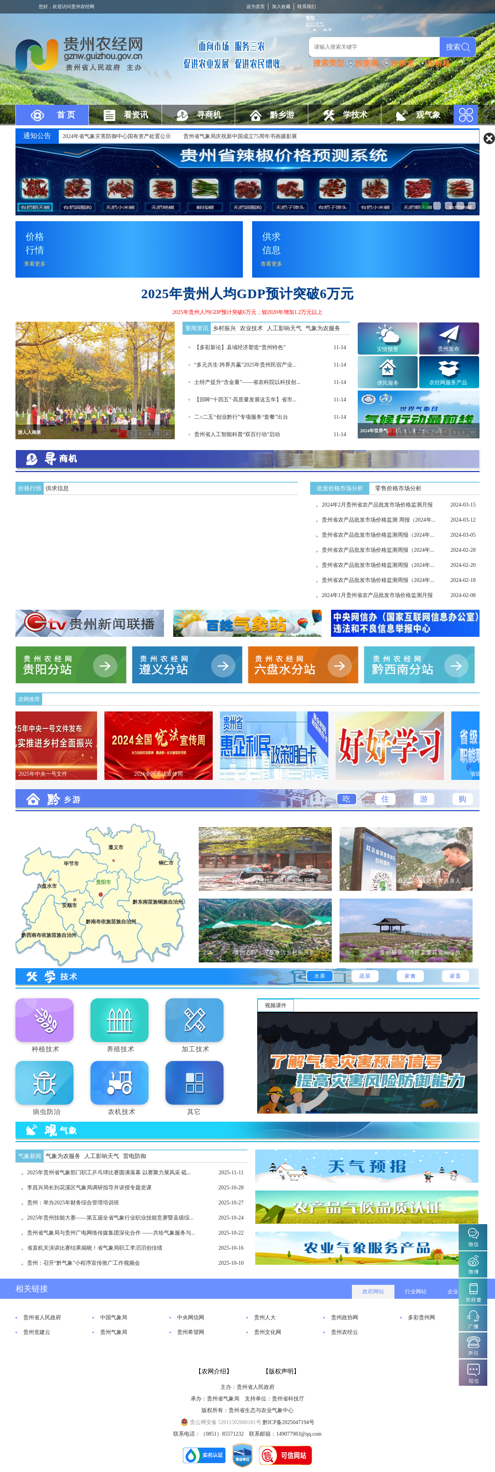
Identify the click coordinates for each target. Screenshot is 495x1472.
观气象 (428, 114)
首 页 (66, 114)
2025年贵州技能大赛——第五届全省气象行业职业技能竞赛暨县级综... (110, 1218)
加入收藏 (281, 6)
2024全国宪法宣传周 (166, 774)
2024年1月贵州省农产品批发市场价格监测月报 (377, 595)
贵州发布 (448, 349)
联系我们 (306, 6)
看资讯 (136, 114)
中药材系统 (472, 206)
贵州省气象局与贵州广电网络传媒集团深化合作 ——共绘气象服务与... (111, 1233)
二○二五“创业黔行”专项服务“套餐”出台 (241, 417)
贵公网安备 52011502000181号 (221, 1422)
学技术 (355, 114)
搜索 (453, 47)
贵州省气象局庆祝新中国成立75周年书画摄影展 (240, 136)
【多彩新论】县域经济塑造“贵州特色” (239, 347)
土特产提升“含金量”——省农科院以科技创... (247, 382)
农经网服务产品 (448, 382)
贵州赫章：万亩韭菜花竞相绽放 (420, 952)
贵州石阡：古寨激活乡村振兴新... (277, 952)
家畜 (455, 976)
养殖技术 (121, 1049)
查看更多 (35, 264)
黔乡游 (282, 114)
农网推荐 (29, 699)
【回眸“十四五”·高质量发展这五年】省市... (245, 400)
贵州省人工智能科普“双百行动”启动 (237, 434)
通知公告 (37, 136)
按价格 (438, 63)
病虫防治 (47, 1112)
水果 (320, 976)
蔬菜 (365, 976)
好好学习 (397, 774)
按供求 (402, 63)
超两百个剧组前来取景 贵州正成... (276, 881)
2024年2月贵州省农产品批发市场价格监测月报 (377, 505)
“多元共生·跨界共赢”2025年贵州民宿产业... (245, 365)
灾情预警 (387, 349)
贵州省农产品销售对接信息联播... (460, 206)
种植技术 (46, 1049)
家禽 (410, 976)
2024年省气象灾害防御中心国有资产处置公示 (117, 136)
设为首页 (255, 6)
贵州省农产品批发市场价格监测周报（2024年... (378, 535)
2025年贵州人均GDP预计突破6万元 (247, 294)
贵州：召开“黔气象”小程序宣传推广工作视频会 (83, 1263)
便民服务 (388, 383)
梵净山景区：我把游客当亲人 (423, 881)
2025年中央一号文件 (50, 774)
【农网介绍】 (213, 1371)
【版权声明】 (281, 1371)
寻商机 (209, 114)
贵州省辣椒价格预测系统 (425, 206)
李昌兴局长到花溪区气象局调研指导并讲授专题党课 (89, 1188)
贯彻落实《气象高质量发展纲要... (437, 206)
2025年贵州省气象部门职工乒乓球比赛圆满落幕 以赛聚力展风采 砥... (109, 1172)
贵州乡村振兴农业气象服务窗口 (448, 206)
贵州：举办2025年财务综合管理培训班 (73, 1203)
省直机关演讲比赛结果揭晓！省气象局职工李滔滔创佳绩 (94, 1248)
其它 (194, 1112)
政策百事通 (281, 774)
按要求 (366, 63)
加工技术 (196, 1049)
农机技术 (122, 1112)
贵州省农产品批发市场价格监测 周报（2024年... (378, 520)
